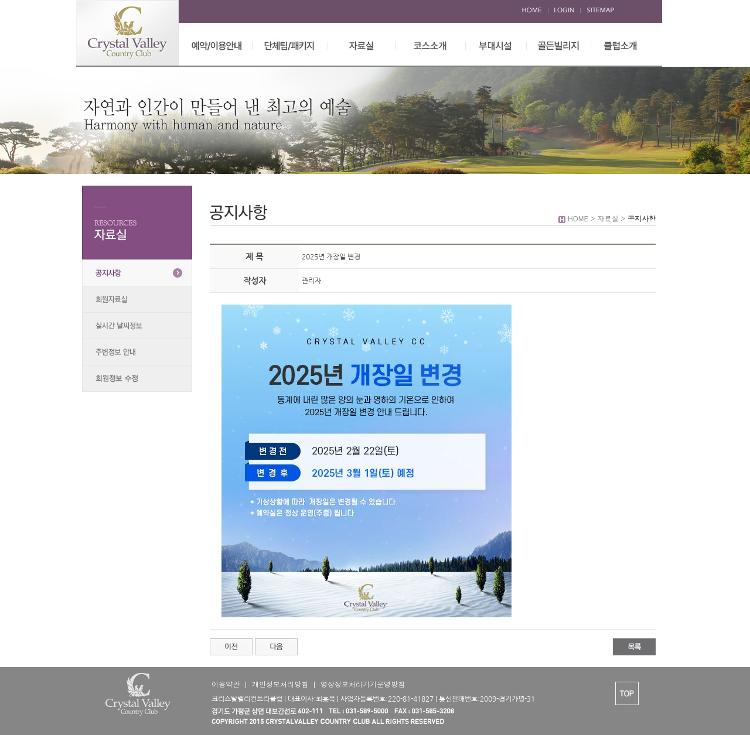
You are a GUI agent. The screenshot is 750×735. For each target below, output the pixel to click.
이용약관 (226, 684)
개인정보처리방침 (280, 684)
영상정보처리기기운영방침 (363, 684)
